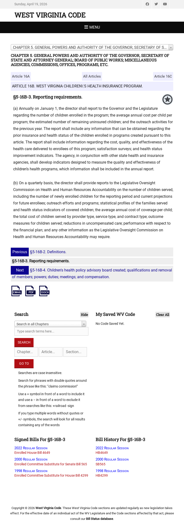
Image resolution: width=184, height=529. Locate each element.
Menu (94, 27)
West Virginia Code (50, 15)
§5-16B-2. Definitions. (39, 252)
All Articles (92, 76)
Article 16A (21, 76)
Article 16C (163, 76)
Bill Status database (99, 519)
